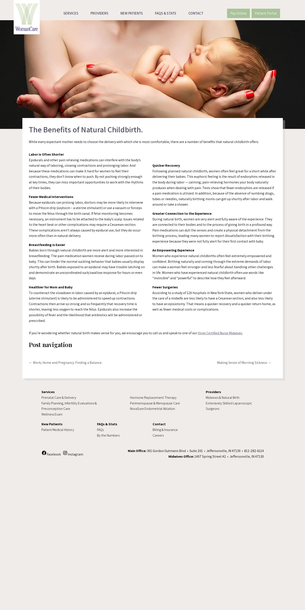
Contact (195, 13)
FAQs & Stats (165, 13)
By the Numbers (108, 435)
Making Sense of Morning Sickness (244, 362)
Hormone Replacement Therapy (153, 397)
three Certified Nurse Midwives (220, 333)
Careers (158, 435)
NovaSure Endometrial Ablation (152, 408)
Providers (99, 13)
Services (70, 13)
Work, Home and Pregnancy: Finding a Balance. (65, 362)
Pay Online (238, 13)
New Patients (131, 13)
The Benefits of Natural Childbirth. (86, 129)
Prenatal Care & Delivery (58, 397)
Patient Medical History (57, 429)
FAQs (100, 429)
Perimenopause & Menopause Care (155, 403)
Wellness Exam (52, 414)
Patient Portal (266, 13)
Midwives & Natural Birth (222, 397)
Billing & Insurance (165, 429)
